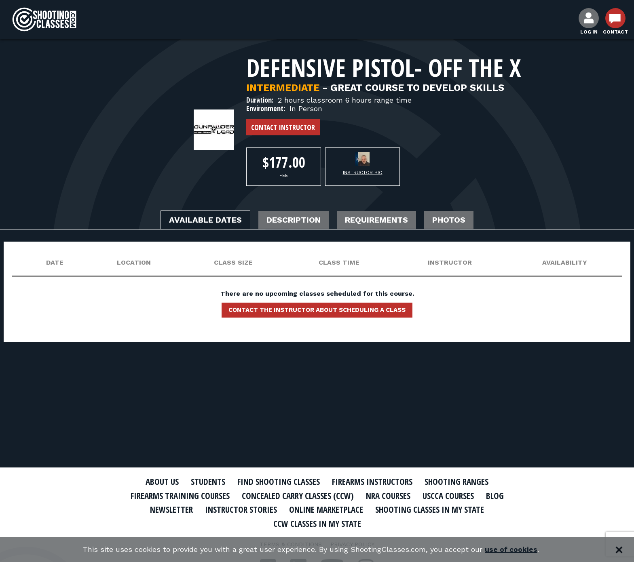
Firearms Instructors (372, 481)
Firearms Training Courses (180, 495)
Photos (448, 220)
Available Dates (205, 220)
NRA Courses (388, 495)
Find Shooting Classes (278, 481)
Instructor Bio (363, 172)
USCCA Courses (448, 495)
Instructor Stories (241, 509)
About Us (162, 481)
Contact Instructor (283, 127)
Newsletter (171, 509)
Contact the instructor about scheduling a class (317, 310)
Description (293, 220)
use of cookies (511, 549)
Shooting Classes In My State (429, 509)
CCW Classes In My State (317, 523)
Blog (495, 495)
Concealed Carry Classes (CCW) (298, 495)
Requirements (376, 220)
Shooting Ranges (456, 481)
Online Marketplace (326, 509)
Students (208, 481)
